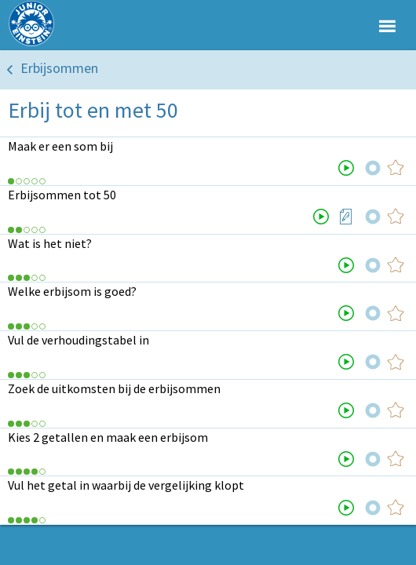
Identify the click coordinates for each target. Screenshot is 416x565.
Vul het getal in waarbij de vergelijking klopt (126, 485)
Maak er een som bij (60, 146)
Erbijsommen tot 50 (62, 194)
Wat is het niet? (50, 243)
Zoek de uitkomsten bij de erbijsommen (114, 388)
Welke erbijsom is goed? (72, 291)
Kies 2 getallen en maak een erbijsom (108, 437)
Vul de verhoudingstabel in (78, 340)
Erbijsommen (59, 68)
